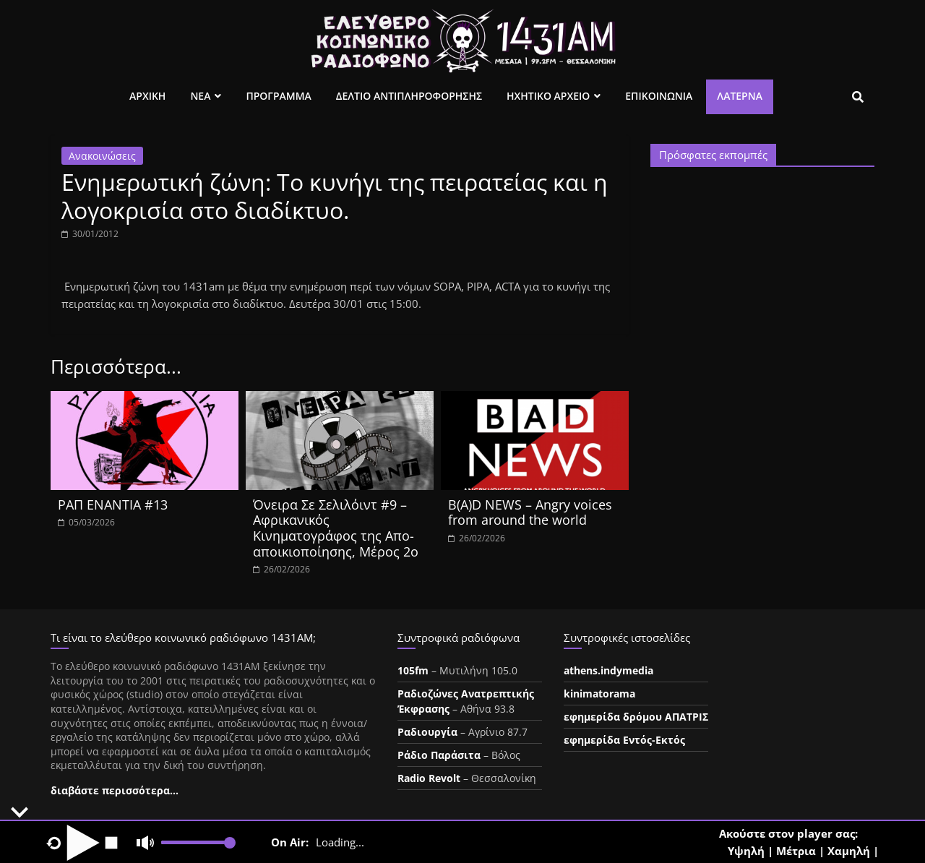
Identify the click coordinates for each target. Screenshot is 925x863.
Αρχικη (147, 96)
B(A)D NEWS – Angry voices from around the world (530, 512)
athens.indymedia (608, 670)
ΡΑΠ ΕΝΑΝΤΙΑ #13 (113, 504)
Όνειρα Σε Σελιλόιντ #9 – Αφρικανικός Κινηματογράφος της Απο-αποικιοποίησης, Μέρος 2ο (335, 528)
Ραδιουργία (427, 732)
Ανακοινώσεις (102, 156)
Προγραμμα (278, 96)
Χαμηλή (848, 850)
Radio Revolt (428, 778)
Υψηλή (746, 850)
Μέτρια (796, 850)
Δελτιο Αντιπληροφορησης (409, 96)
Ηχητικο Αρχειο (548, 96)
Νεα (200, 96)
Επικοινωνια (658, 96)
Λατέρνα (739, 96)
